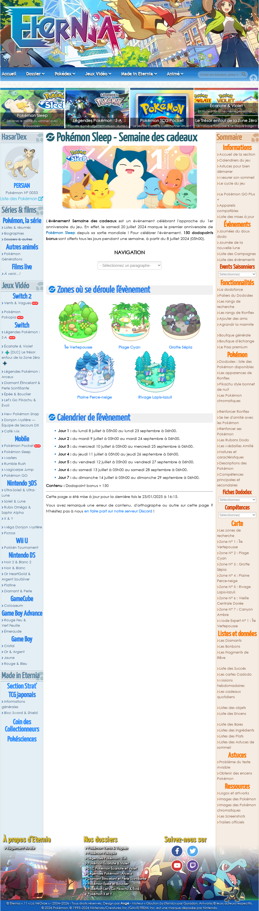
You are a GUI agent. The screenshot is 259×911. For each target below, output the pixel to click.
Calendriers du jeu (234, 160)
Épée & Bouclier (17, 394)
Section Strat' (22, 686)
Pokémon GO (15, 475)
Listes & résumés (17, 227)
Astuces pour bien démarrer (233, 169)
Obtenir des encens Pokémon (234, 776)
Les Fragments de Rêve (233, 655)
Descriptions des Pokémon (232, 466)
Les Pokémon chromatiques (229, 398)
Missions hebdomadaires (230, 683)
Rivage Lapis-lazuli (155, 397)
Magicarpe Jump (19, 469)
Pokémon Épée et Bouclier (108, 883)
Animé (173, 74)
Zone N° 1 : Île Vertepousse (230, 544)
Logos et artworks (234, 793)
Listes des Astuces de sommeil (235, 745)
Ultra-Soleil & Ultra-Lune (18, 493)
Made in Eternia (137, 74)
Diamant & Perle (18, 591)
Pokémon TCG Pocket (161, 120)
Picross (9, 533)
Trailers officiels (231, 822)
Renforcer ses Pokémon (229, 431)
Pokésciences (21, 739)
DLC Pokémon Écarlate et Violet (112, 868)
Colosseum (13, 605)
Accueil (9, 74)
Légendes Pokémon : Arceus (21, 374)
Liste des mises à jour (236, 216)
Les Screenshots (232, 816)
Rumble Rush (15, 463)
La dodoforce (231, 289)
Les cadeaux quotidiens (229, 694)
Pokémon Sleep (32, 115)
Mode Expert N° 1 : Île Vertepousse (236, 623)
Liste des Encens (232, 713)
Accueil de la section (237, 154)
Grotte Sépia (180, 347)
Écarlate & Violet (226, 105)
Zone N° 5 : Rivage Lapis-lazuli (234, 589)
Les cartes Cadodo (235, 674)
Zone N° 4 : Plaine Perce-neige (233, 578)
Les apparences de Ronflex (234, 376)
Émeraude (13, 631)
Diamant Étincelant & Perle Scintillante (21, 385)
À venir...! (12, 273)
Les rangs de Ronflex (236, 312)
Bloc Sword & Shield (21, 713)
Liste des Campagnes (237, 254)
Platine (10, 585)
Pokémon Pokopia (11, 315)
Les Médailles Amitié (236, 446)
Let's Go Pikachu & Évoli (19, 403)
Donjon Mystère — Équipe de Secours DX (20, 423)
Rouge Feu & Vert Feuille (14, 623)
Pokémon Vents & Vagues (108, 848)
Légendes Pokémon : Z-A (97, 120)
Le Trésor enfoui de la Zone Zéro (226, 120)
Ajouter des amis (233, 318)
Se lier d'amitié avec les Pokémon (235, 420)
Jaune (9, 657)
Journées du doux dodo (233, 234)
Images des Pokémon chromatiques (236, 808)
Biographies (14, 233)
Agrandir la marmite (236, 324)
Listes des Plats (231, 736)
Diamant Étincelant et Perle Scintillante (117, 878)
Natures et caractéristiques (230, 455)
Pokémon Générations (12, 256)
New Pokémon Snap (21, 414)
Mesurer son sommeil (236, 177)
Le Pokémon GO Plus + (236, 197)
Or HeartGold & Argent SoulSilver (16, 577)
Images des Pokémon (237, 799)
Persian (22, 186)
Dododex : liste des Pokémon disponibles (235, 364)
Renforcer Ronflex (234, 411)
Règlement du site (21, 848)
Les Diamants (230, 640)
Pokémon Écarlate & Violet (108, 863)
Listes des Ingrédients (236, 730)
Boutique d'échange (236, 341)
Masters (10, 458)
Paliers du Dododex (236, 295)
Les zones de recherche (229, 533)
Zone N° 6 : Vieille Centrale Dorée (233, 601)
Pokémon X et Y (100, 894)
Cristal (9, 646)
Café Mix (11, 431)
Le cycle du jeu (232, 183)
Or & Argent (14, 652)
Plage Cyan (129, 347)
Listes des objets (232, 707)
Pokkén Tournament (21, 547)
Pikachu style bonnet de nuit (236, 387)
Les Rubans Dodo (234, 440)
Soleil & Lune (15, 501)
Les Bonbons (229, 646)
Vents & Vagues (17, 303)
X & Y (8, 518)
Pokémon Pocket (18, 445)
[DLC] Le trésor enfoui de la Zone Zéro (21, 357)
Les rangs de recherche (229, 304)
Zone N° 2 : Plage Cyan (233, 556)
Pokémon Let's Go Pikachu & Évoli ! (114, 889)
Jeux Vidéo (96, 74)
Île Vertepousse (78, 347)
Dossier (33, 74)
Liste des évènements (237, 259)
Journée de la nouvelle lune (230, 245)
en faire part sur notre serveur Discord (118, 511)
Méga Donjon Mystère (23, 527)
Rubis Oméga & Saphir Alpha (16, 510)
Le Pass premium (233, 347)
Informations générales (13, 704)
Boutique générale (235, 335)
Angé (124, 903)
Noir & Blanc (14, 568)
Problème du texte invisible (234, 765)
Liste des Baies (231, 724)
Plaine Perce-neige (94, 397)
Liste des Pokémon (18, 198)
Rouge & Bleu (15, 663)
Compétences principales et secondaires (230, 479)
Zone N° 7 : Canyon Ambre (235, 612)
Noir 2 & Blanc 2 (17, 562)
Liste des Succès (232, 668)
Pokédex (63, 74)
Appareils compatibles (227, 208)
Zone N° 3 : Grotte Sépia (233, 567)
